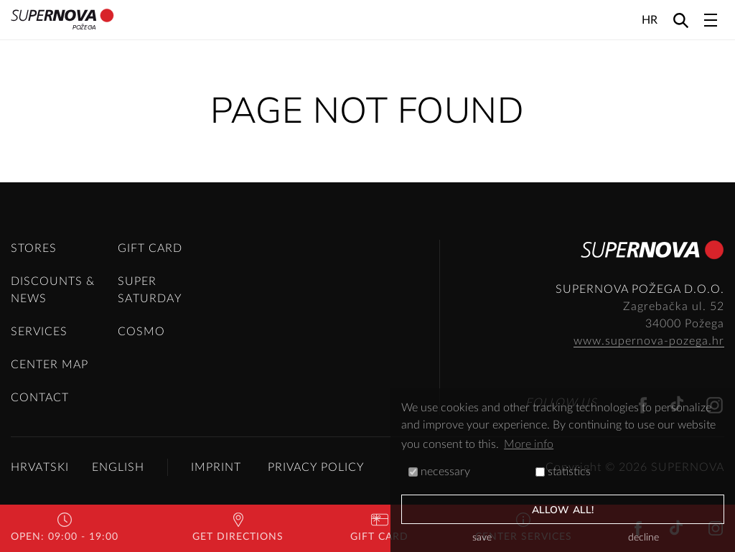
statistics (563, 471)
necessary (439, 471)
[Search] (681, 20)
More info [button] (528, 444)
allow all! (563, 510)
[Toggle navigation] (710, 20)
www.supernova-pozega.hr (649, 341)
